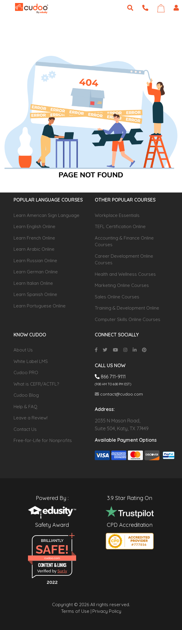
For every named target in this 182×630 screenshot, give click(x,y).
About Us (23, 350)
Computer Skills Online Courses (127, 319)
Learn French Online (34, 238)
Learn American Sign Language (46, 215)
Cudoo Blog (26, 395)
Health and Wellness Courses (125, 274)
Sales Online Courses (117, 297)
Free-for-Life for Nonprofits (43, 440)
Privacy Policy (106, 611)
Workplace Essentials (117, 215)
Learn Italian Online (33, 283)
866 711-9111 (110, 377)
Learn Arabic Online (34, 249)
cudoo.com (52, 558)
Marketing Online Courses (122, 285)
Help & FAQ (25, 406)
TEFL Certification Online (120, 226)
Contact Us (25, 429)
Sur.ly (62, 571)
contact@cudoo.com (119, 394)
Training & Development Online (127, 308)
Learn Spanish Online (35, 294)
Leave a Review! (31, 418)
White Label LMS (31, 361)
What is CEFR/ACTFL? (36, 384)
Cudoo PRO (26, 372)
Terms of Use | (76, 611)
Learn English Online (34, 226)
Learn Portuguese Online (40, 306)
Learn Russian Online (35, 260)
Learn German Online (36, 272)
